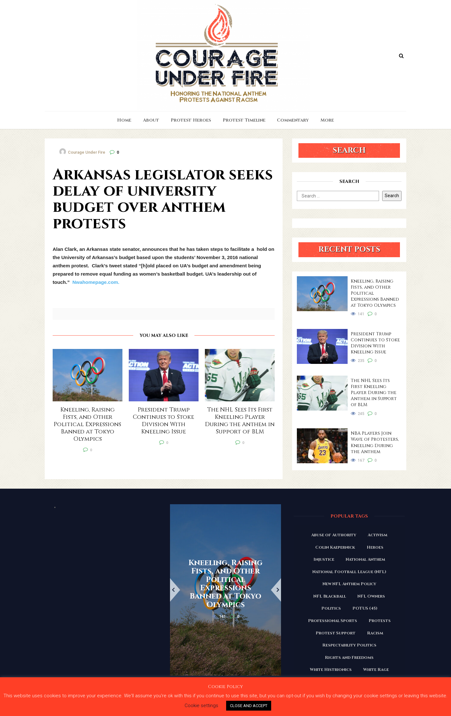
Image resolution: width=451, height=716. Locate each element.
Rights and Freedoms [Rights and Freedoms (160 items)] (349, 657)
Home (124, 120)
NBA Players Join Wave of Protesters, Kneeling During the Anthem (375, 442)
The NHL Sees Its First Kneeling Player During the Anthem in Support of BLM (374, 393)
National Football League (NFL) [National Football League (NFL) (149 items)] (349, 572)
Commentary (293, 120)
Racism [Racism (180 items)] (375, 633)
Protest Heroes (191, 120)
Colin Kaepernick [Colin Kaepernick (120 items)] (335, 547)
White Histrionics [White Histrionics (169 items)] (331, 670)
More (327, 120)
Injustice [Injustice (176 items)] (323, 559)
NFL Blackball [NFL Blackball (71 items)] (329, 596)
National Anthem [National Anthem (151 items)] (365, 559)
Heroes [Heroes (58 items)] (375, 547)
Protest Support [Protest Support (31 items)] (336, 633)
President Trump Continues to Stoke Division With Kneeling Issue (375, 343)
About (151, 120)
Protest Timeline (244, 120)
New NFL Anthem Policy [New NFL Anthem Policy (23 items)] (349, 584)
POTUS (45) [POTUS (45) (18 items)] (364, 608)
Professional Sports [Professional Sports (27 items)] (332, 621)
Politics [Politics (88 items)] (331, 608)
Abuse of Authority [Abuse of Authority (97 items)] (333, 535)
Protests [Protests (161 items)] (380, 621)
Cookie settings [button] (201, 705)
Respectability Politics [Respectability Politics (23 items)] (349, 645)
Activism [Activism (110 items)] (377, 535)
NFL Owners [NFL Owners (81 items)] (371, 596)
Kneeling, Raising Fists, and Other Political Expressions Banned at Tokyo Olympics (375, 293)
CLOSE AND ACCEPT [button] (248, 705)
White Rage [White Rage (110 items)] (376, 670)
